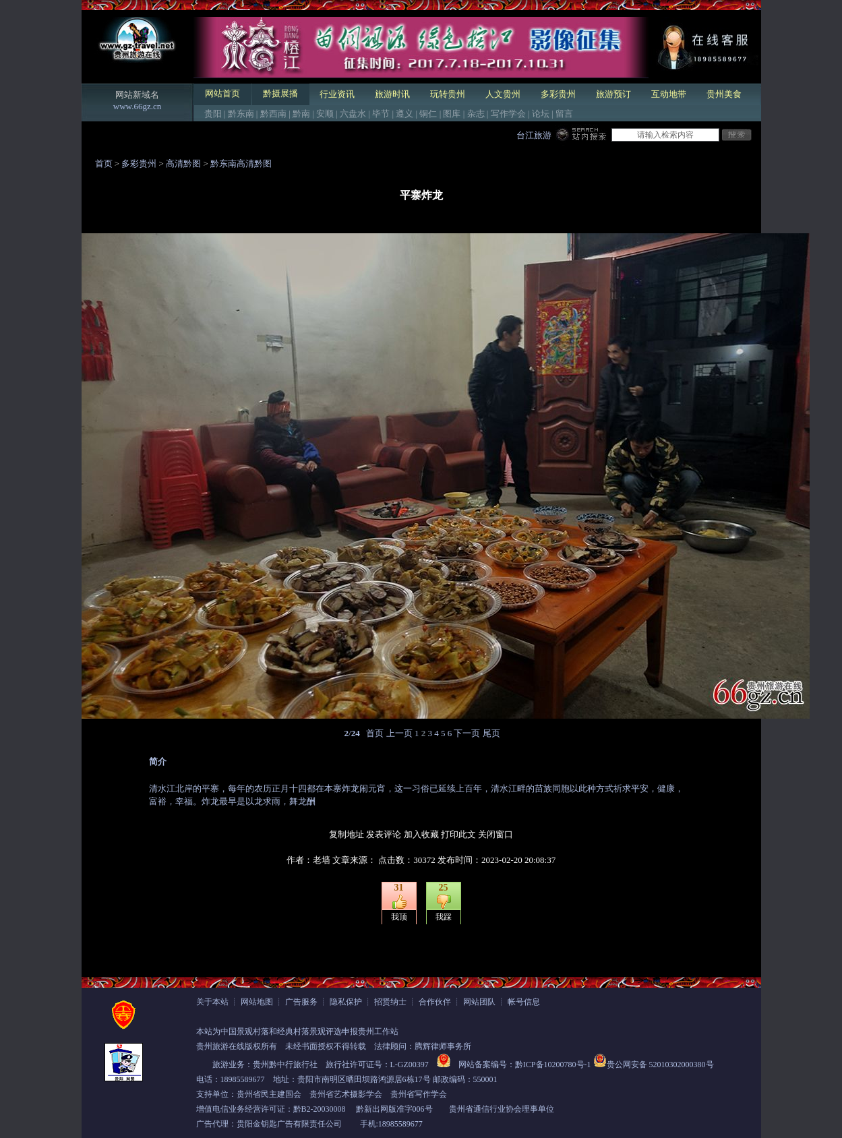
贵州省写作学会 (418, 1094)
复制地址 (346, 834)
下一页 (467, 733)
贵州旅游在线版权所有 (236, 1046)
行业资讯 (337, 94)
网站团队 (479, 1002)
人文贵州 (502, 94)
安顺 (325, 114)
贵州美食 (724, 94)
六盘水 (353, 114)
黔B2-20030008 (319, 1109)
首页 (104, 163)
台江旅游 (533, 135)
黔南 (301, 114)
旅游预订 (613, 94)
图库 (451, 114)
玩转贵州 (447, 94)
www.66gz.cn (137, 106)
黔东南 (241, 114)
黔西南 (273, 114)
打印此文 (458, 834)
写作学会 (508, 114)
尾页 (491, 733)
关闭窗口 (495, 834)
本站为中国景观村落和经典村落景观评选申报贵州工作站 (297, 1031)
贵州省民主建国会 (269, 1094)
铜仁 (428, 114)
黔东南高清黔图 (241, 163)
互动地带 (668, 94)
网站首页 (222, 93)
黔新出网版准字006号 (394, 1109)
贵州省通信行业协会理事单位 (501, 1109)
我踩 (443, 917)
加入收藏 (421, 834)
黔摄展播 (280, 93)
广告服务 (301, 1002)
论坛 (540, 114)
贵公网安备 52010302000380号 (660, 1064)
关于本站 (212, 1002)
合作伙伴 (435, 1002)
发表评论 (383, 834)
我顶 (399, 917)
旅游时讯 (392, 94)
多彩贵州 (558, 94)
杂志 (476, 114)
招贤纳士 (390, 1002)
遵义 (404, 114)
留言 (564, 114)
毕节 (381, 114)
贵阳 (213, 114)
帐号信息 (524, 1002)
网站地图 (257, 1002)
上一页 (399, 733)
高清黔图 (183, 163)
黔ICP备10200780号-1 (553, 1064)
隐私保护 (346, 1002)
